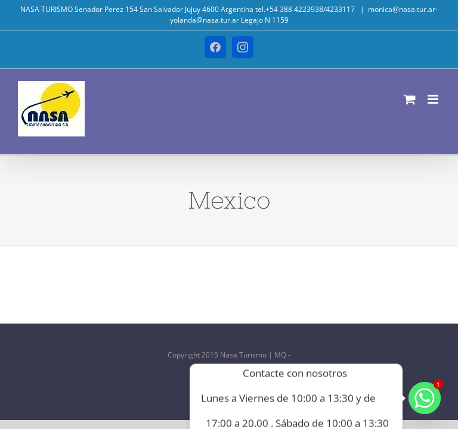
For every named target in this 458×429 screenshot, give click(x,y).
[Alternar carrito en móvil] (410, 99)
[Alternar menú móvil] (434, 99)
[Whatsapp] (425, 398)
